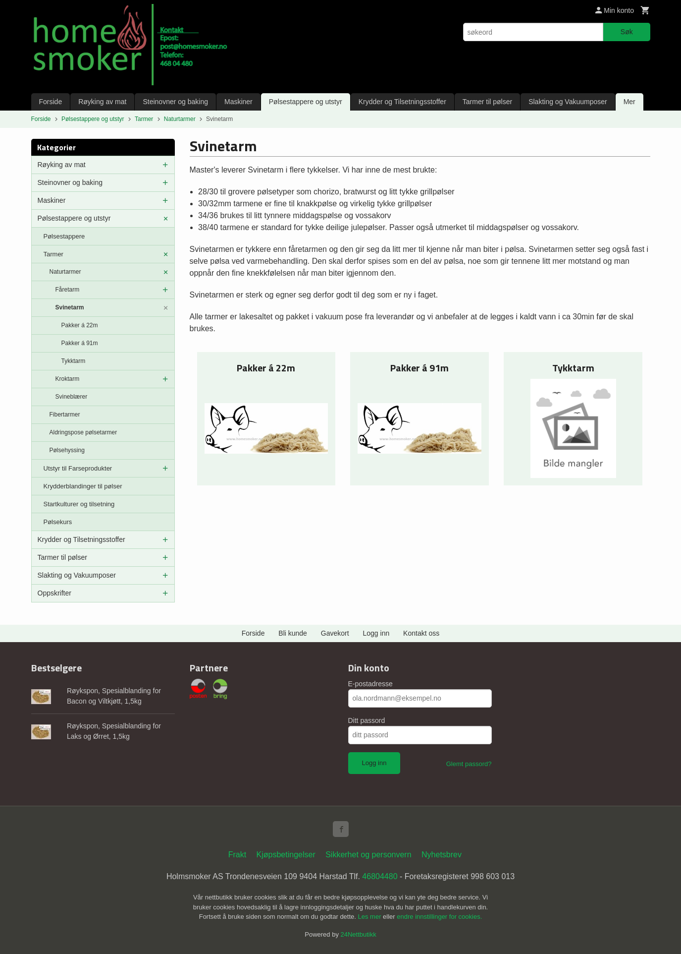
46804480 (379, 876)
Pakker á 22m (79, 325)
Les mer (370, 916)
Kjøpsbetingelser (286, 854)
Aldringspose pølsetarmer (83, 432)
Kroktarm (67, 378)
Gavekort (335, 633)
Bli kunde (292, 633)
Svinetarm (69, 307)
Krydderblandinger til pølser (83, 486)
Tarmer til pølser (487, 102)
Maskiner (238, 102)
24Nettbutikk (358, 934)
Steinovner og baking (175, 102)
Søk (627, 32)
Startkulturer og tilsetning (79, 504)
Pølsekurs (58, 522)
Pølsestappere (64, 236)
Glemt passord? (469, 764)
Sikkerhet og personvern (368, 854)
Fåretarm (67, 289)
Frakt (237, 854)
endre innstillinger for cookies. (439, 916)
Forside (50, 102)
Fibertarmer (65, 414)
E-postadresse (370, 684)
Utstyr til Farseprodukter (78, 468)
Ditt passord (366, 720)
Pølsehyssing (67, 450)
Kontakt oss (421, 633)
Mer (629, 102)
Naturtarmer (65, 271)
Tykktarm (73, 361)
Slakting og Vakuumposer (567, 102)
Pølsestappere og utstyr (305, 102)
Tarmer (53, 254)
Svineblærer (71, 396)
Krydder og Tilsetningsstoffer (402, 102)
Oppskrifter (54, 593)
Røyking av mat (102, 102)
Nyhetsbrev (441, 854)
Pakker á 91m (79, 343)
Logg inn (376, 633)
